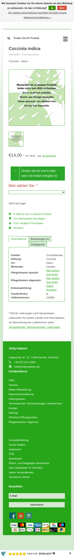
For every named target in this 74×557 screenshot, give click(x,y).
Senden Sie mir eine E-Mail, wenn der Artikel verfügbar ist (39, 173)
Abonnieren (36, 504)
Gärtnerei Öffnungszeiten (23, 417)
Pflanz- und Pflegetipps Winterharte (29, 463)
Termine (13, 385)
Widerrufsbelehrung (20, 389)
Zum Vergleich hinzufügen (26, 223)
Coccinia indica (30, 54)
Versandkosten (49, 156)
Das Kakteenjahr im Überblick (26, 467)
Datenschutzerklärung (21, 394)
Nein (62, 8)
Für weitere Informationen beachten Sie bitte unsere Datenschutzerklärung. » (37, 15)
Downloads (15, 458)
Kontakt (13, 408)
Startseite (14, 54)
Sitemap (13, 412)
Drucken (16, 227)
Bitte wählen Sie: (23, 186)
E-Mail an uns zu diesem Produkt (30, 214)
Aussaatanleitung (19, 440)
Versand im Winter (19, 477)
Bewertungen (40, 238)
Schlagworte (38, 244)
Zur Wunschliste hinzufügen (27, 218)
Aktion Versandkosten (21, 472)
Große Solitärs (17, 444)
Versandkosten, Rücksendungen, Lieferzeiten (34, 327)
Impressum (15, 449)
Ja (52, 8)
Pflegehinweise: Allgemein (23, 422)
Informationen (19, 238)
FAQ (11, 453)
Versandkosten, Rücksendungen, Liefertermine (35, 403)
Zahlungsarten (17, 398)
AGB (11, 380)
